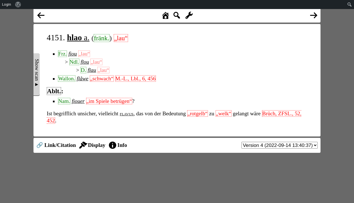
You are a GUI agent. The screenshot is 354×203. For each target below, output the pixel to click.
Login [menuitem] (6, 4)
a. (78, 37)
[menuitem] (18, 4)
